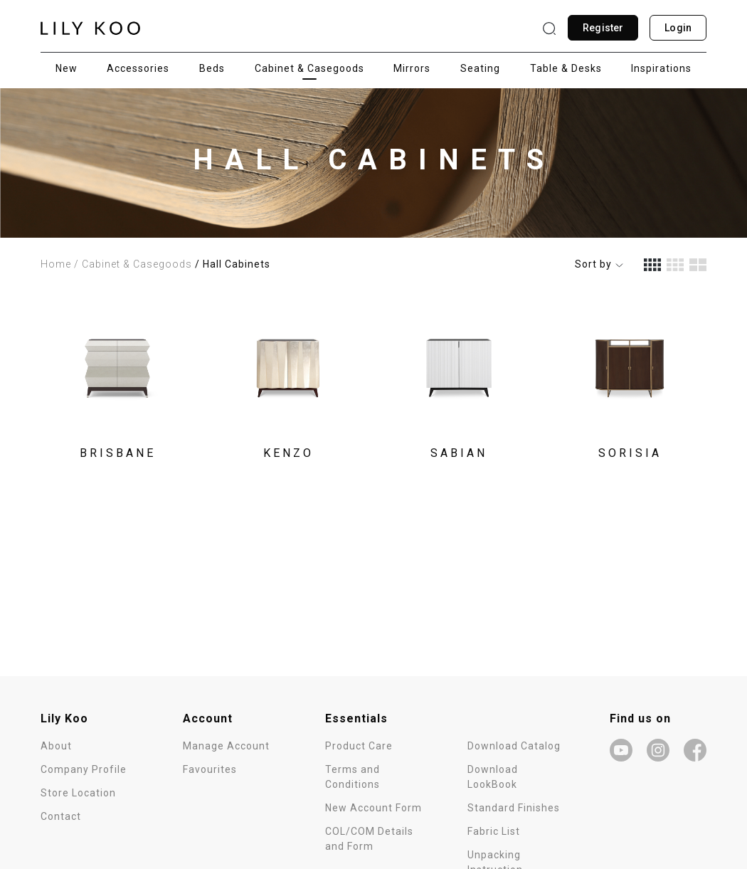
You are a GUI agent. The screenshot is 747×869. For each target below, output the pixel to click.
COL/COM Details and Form (369, 839)
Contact (61, 816)
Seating (480, 68)
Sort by (599, 264)
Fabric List (493, 831)
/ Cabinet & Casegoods (133, 264)
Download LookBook (492, 777)
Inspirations (661, 68)
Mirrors (411, 68)
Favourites (210, 769)
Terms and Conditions (352, 777)
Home (56, 264)
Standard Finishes (513, 807)
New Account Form (373, 807)
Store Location (78, 793)
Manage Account (226, 746)
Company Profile (84, 769)
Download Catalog (514, 746)
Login (678, 27)
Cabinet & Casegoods (309, 68)
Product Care (359, 746)
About (56, 746)
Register (603, 27)
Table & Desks (566, 68)
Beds (212, 68)
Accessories (138, 68)
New (66, 68)
